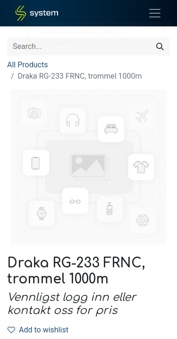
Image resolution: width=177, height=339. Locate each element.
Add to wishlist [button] (38, 329)
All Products (27, 64)
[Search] (160, 47)
